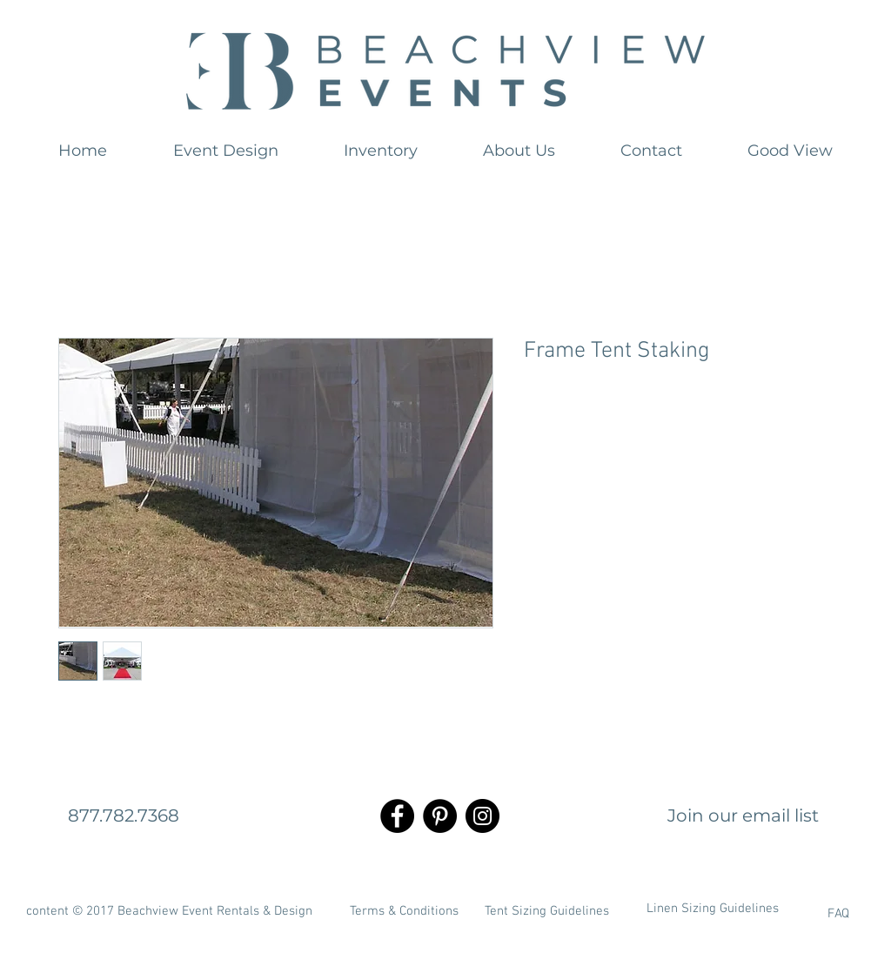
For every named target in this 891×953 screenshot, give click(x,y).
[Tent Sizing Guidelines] (546, 912)
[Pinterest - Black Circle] (440, 816)
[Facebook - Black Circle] (397, 816)
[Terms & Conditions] (404, 912)
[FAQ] (792, 914)
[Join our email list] (743, 815)
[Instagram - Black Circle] (482, 816)
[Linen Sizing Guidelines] (712, 909)
